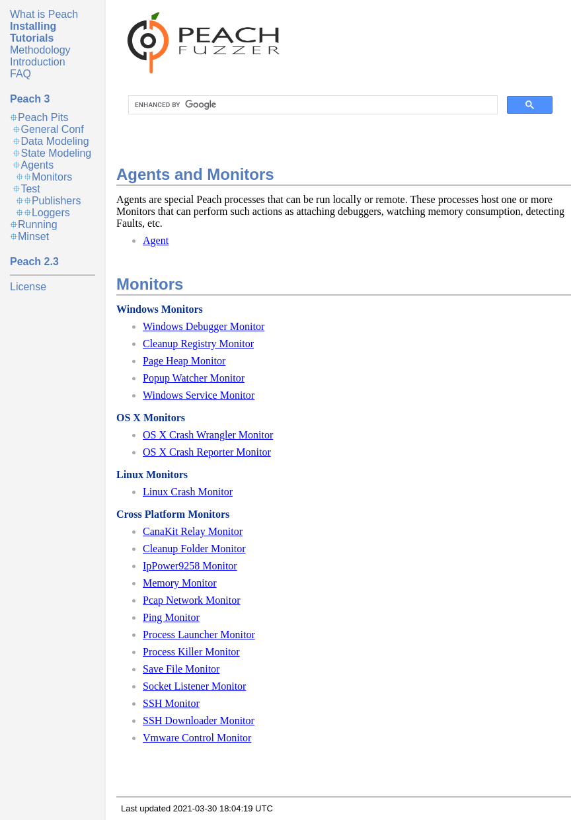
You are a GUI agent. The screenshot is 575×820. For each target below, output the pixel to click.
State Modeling (55, 153)
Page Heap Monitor (184, 360)
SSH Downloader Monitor (198, 720)
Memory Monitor (180, 583)
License (28, 286)
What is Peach (44, 14)
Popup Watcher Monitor (194, 378)
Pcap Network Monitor (192, 600)
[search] (311, 105)
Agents (37, 165)
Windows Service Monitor (198, 395)
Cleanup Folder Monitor (194, 548)
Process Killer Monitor (191, 651)
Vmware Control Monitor (197, 737)
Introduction (37, 61)
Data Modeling (54, 141)
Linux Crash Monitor (188, 491)
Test (30, 188)
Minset (33, 236)
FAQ (20, 73)
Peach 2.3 (34, 261)
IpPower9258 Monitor (190, 565)
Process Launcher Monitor (199, 634)
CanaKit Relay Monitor (193, 531)
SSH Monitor (171, 703)
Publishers (56, 200)
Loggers (51, 212)
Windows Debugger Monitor (203, 326)
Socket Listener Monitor (194, 686)
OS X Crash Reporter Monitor (207, 452)
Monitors (52, 177)
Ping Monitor (171, 617)
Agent (156, 240)
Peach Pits (43, 117)
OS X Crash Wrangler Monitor (208, 434)
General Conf (51, 129)
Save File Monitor (181, 669)
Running (38, 224)
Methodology (40, 50)
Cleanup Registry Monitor (198, 343)
